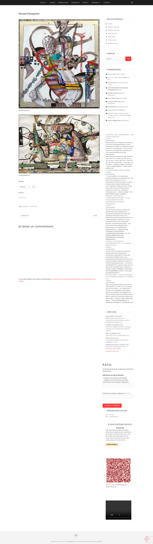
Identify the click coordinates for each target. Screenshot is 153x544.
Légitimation (75, 2)
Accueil (42, 2)
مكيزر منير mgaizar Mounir (115, 77)
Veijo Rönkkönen (120, 110)
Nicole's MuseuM (61, 541)
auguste (110, 74)
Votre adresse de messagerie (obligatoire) (116, 382)
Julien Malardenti (122, 107)
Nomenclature (63, 2)
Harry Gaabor (123, 98)
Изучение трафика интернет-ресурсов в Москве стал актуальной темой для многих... (118, 328)
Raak (96, 215)
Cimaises (52, 2)
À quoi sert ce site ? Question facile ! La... (118, 335)
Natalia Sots (24, 215)
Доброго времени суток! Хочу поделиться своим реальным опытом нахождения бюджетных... (118, 320)
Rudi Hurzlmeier (113, 43)
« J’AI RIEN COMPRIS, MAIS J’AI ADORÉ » (118, 170)
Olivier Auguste (120, 74)
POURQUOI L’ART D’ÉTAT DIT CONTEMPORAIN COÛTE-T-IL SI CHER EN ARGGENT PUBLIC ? (118, 243)
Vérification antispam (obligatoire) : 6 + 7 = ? (117, 393)
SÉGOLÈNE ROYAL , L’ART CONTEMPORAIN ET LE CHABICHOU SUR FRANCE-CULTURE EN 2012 (119, 276)
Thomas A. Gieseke (113, 27)
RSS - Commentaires (112, 416)
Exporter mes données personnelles (115, 378)
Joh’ (120, 90)
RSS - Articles (110, 414)
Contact (85, 2)
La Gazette (106, 2)
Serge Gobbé (111, 36)
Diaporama (94, 2)
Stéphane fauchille (113, 30)
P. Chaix (110, 23)
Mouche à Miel (110, 484)
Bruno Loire (111, 117)
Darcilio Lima (125, 120)
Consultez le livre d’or (112, 351)
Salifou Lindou (112, 40)
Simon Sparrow (112, 33)
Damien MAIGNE (97, 541)
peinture (33, 206)
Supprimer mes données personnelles (116, 380)
